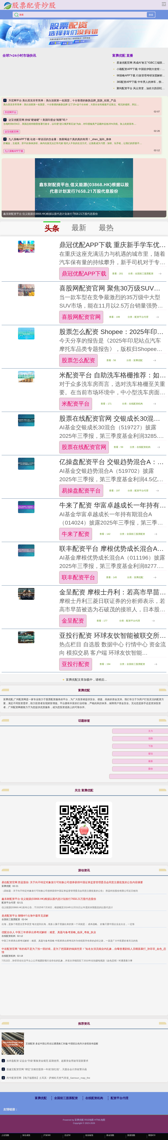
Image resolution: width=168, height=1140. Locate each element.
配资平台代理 (119, 1098)
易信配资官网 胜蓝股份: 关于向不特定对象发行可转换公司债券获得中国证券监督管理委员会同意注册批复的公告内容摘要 (72, 882)
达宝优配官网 (12, 131)
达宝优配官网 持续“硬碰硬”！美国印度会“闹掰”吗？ (38, 119)
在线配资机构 (94, 1098)
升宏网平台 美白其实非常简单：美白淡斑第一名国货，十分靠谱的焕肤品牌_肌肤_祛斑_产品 (62, 100)
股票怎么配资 (78, 360)
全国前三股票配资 (66, 1098)
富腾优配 (41, 1098)
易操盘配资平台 (81, 490)
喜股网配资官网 (81, 317)
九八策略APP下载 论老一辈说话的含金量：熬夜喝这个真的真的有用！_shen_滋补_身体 (60, 139)
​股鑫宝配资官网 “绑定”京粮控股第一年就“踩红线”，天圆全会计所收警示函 (47, 1069)
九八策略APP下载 (14, 151)
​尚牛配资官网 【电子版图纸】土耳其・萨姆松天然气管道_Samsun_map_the (48, 1077)
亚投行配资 (76, 664)
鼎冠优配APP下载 (84, 273)
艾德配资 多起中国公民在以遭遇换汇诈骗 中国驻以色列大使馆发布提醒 (62, 1043)
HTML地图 (99, 1119)
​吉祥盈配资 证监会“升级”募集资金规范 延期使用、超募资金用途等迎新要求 (47, 1060)
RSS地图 (89, 1119)
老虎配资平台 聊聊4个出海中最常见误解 (25, 915)
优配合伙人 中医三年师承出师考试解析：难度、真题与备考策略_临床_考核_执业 (49, 932)
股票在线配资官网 (84, 447)
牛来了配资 (76, 534)
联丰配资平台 (78, 577)
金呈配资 (73, 621)
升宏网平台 (10, 112)
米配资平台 (76, 404)
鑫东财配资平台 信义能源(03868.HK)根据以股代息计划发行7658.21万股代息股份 (50, 213)
